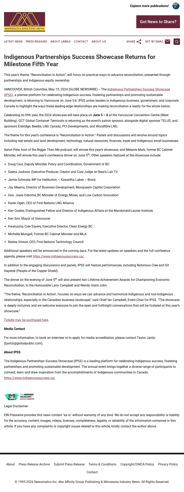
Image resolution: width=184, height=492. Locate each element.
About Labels (60, 41)
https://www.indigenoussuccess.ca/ (58, 256)
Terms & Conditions (102, 464)
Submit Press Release (69, 464)
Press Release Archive (34, 464)
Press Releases (36, 41)
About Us (98, 41)
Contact (81, 41)
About (10, 464)
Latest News (13, 41)
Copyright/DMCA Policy (137, 464)
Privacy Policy (168, 464)
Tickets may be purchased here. (26, 320)
